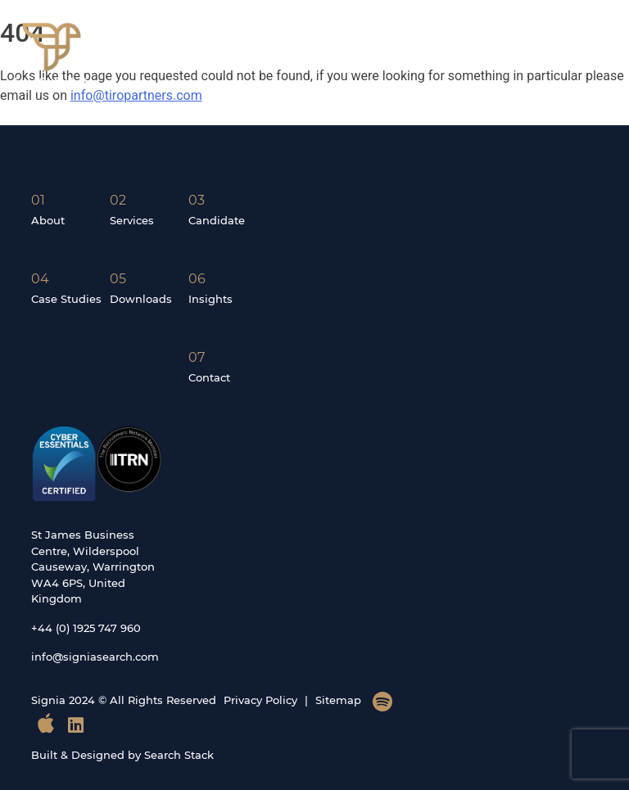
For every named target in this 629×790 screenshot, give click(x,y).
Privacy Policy (260, 699)
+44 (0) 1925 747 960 (86, 627)
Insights (210, 298)
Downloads (141, 298)
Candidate (216, 220)
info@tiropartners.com (136, 95)
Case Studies (66, 298)
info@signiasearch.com (95, 656)
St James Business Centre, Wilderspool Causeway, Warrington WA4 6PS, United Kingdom (93, 566)
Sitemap (338, 699)
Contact (209, 377)
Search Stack (179, 754)
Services (132, 220)
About (48, 220)
